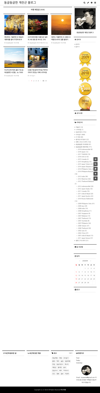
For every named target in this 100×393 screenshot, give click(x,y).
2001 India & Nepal (85, 235)
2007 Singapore (84, 213)
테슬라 (79, 127)
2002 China (83, 233)
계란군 (54, 367)
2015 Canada (83, 159)
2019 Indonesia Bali (85, 149)
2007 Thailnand (84, 218)
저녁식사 (66, 370)
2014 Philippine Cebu (86, 169)
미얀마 (67, 374)
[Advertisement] (85, 328)
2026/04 (85, 261)
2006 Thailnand (84, 228)
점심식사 (55, 370)
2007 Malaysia (84, 216)
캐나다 (66, 364)
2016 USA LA (83, 156)
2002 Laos (82, 230)
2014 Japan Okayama (86, 166)
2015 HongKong (85, 161)
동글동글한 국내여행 (83, 144)
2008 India (83, 208)
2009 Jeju (82, 206)
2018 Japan (83, 152)
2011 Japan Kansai (85, 238)
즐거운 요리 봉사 (82, 139)
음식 (64, 367)
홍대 (53, 361)
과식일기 (80, 134)
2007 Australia (83, 220)
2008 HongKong (85, 211)
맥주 (58, 361)
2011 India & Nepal (85, 193)
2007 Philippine (84, 223)
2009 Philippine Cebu (86, 203)
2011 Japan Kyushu (85, 196)
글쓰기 (77, 46)
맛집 (53, 364)
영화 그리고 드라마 (83, 142)
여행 (60, 358)
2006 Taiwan (83, 225)
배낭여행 (55, 358)
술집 (62, 361)
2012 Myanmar (84, 179)
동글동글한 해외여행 (84, 147)
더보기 (70, 353)
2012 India (83, 176)
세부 (60, 370)
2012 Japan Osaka (85, 189)
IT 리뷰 (79, 137)
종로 (62, 374)
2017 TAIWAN (84, 154)
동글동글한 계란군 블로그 (20, 2)
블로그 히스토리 (82, 240)
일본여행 (67, 361)
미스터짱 (63, 389)
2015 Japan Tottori (85, 164)
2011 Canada (84, 191)
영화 (58, 374)
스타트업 (79, 129)
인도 (53, 374)
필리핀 (60, 367)
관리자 (77, 44)
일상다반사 (81, 132)
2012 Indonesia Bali (85, 186)
